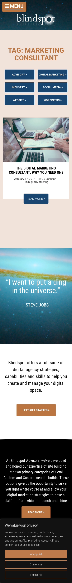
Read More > (36, 198)
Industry (18, 87)
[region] (36, 551)
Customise (36, 564)
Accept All (36, 554)
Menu (14, 6)
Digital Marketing (52, 74)
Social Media (52, 87)
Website (18, 100)
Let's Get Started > (36, 410)
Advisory (18, 74)
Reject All (35, 574)
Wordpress (52, 100)
